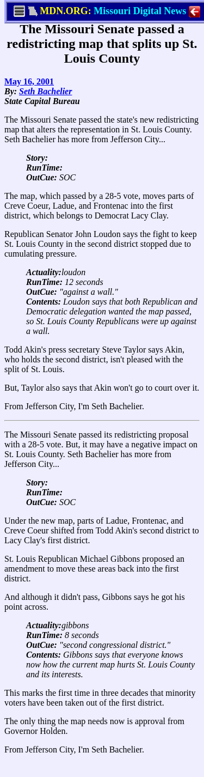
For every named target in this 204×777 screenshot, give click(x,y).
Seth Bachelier (45, 91)
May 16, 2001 (29, 81)
